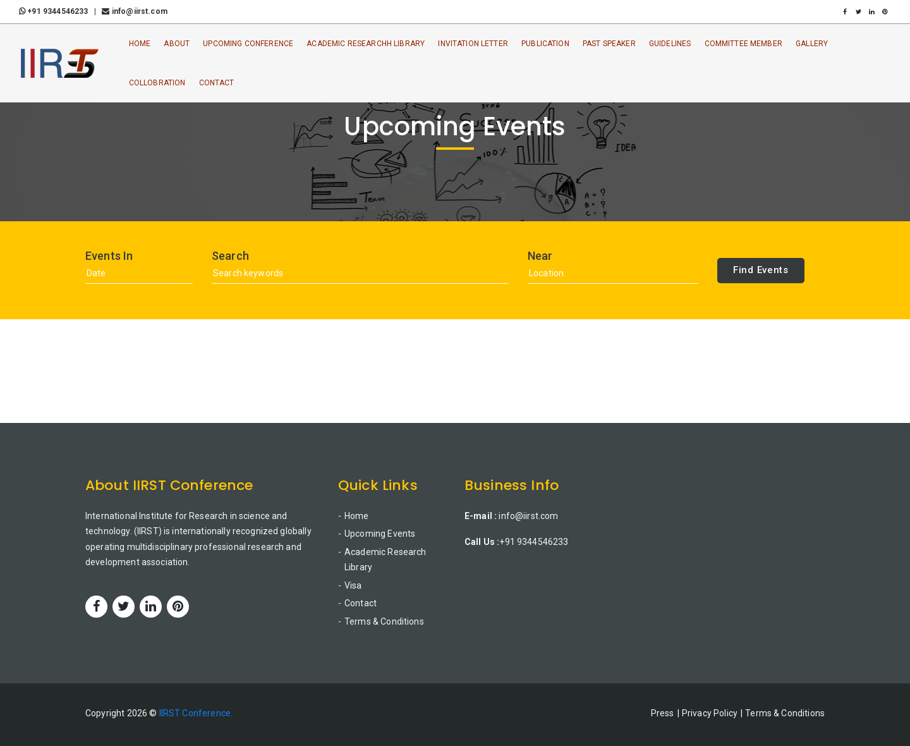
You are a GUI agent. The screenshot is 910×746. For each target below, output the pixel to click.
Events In (109, 256)
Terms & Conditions (384, 621)
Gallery (812, 43)
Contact (216, 82)
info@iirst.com (134, 11)
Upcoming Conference (248, 43)
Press (662, 713)
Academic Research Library (385, 560)
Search (230, 256)
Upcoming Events (379, 534)
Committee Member (743, 43)
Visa (353, 585)
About (177, 43)
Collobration (157, 82)
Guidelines (670, 43)
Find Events (761, 270)
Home (140, 43)
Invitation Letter (473, 43)
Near (540, 256)
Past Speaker (609, 43)
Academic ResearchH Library (365, 43)
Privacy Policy (709, 713)
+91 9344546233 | (59, 11)
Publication (545, 43)
